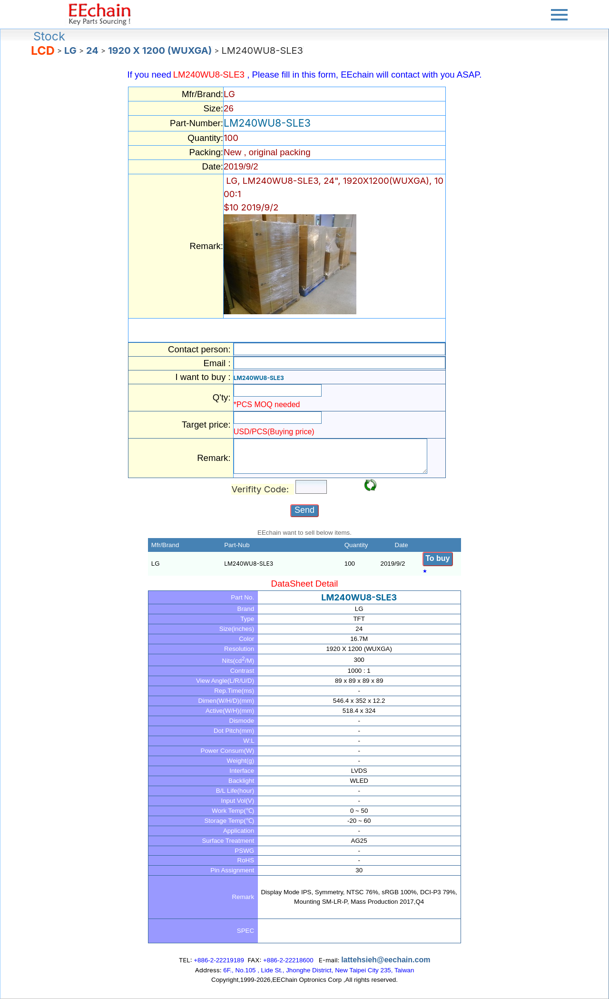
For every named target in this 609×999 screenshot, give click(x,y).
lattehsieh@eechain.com (385, 960)
